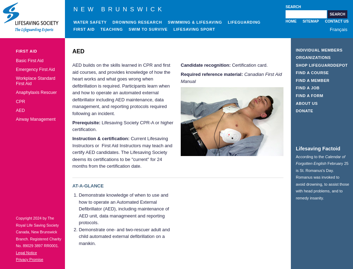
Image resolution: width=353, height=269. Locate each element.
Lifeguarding (244, 22)
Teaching (112, 29)
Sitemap (311, 21)
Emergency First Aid (35, 69)
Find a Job (307, 88)
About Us (307, 103)
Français (338, 29)
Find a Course (312, 73)
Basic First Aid (29, 60)
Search (293, 7)
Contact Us (336, 21)
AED (20, 110)
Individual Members (319, 50)
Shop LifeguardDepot (322, 65)
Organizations (313, 57)
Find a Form (309, 96)
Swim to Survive (148, 29)
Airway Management (36, 119)
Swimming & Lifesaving (195, 22)
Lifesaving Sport (194, 29)
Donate (304, 111)
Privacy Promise (29, 259)
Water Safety (90, 22)
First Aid (84, 29)
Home (291, 21)
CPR (20, 101)
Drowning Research (137, 22)
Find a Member (312, 80)
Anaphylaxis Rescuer (36, 92)
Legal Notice (26, 253)
